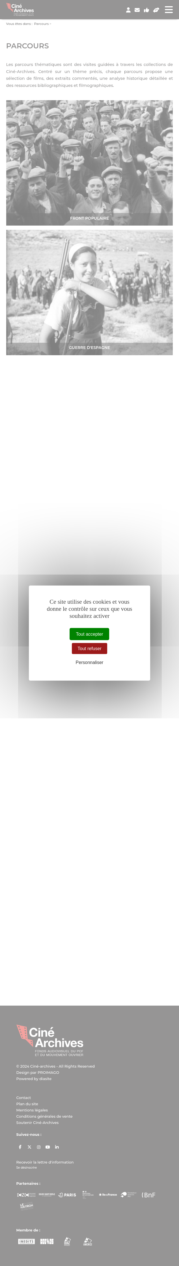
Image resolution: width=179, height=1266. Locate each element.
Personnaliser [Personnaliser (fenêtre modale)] (89, 662)
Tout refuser (89, 648)
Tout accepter (89, 633)
